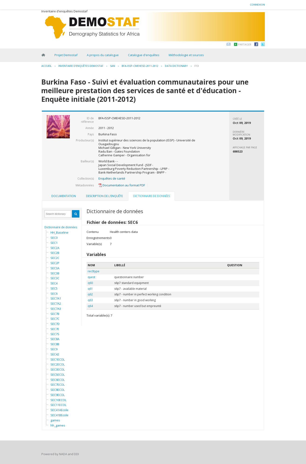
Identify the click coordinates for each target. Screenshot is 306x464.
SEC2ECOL (57, 364)
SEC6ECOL (57, 380)
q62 (90, 294)
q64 (90, 306)
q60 (90, 283)
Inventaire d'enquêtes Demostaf (80, 66)
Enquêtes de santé (111, 178)
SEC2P (54, 263)
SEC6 (53, 293)
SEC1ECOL (57, 359)
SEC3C (54, 278)
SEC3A (54, 268)
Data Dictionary (176, 66)
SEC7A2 (55, 303)
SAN (112, 66)
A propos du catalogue (103, 55)
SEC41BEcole (59, 415)
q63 (90, 300)
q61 (90, 289)
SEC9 (53, 349)
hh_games (57, 425)
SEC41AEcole (59, 410)
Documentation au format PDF (121, 185)
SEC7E (54, 329)
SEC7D (55, 324)
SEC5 (53, 288)
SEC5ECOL (57, 374)
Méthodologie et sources (186, 55)
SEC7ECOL (57, 384)
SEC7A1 (55, 298)
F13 (197, 66)
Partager (244, 44)
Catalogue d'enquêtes (143, 55)
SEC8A (54, 339)
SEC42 (54, 354)
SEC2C (54, 258)
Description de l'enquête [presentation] (104, 196)
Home (43, 55)
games (55, 420)
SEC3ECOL (57, 369)
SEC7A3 (55, 308)
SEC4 (53, 283)
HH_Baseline (59, 232)
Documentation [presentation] (63, 196)
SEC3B (54, 273)
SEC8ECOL (57, 390)
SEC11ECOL (58, 405)
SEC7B (54, 314)
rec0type (93, 271)
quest (91, 277)
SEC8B (54, 344)
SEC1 (53, 243)
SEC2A (54, 248)
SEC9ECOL (57, 395)
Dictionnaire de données (60, 227)
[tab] (64, 196)
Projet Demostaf (65, 55)
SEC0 (53, 237)
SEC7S (54, 334)
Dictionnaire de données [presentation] (151, 196)
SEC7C (54, 319)
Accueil (46, 66)
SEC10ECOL (58, 400)
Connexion (257, 4)
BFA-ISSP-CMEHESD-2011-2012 (140, 66)
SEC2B (54, 253)
